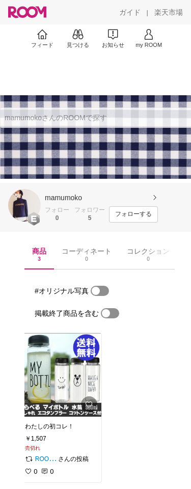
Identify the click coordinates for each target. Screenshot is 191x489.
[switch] (100, 291)
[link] (60, 375)
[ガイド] (130, 12)
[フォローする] (133, 214)
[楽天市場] (168, 12)
